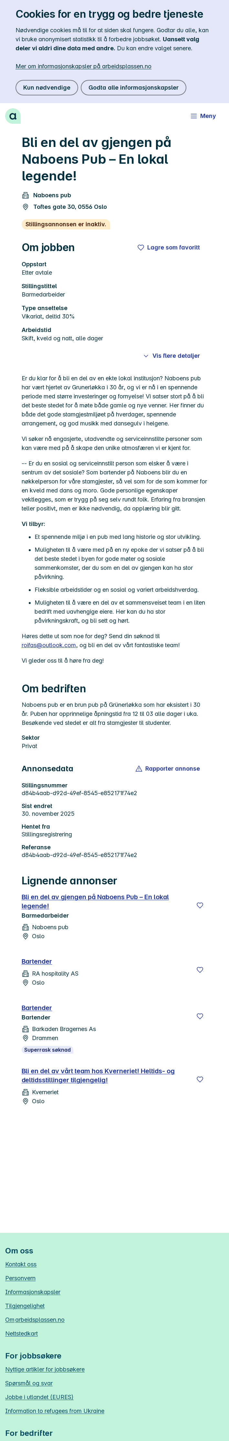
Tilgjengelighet (25, 1305)
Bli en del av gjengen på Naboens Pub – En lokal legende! (95, 901)
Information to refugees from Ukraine (54, 1410)
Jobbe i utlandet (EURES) (39, 1397)
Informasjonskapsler (32, 1292)
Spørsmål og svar (29, 1383)
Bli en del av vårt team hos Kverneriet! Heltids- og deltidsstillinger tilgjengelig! (98, 1075)
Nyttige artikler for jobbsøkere (45, 1369)
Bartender (37, 961)
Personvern (20, 1278)
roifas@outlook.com (49, 645)
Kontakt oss (20, 1264)
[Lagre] (200, 905)
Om (35, 1319)
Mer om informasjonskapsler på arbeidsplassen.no (83, 66)
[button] (168, 768)
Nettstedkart (21, 1333)
